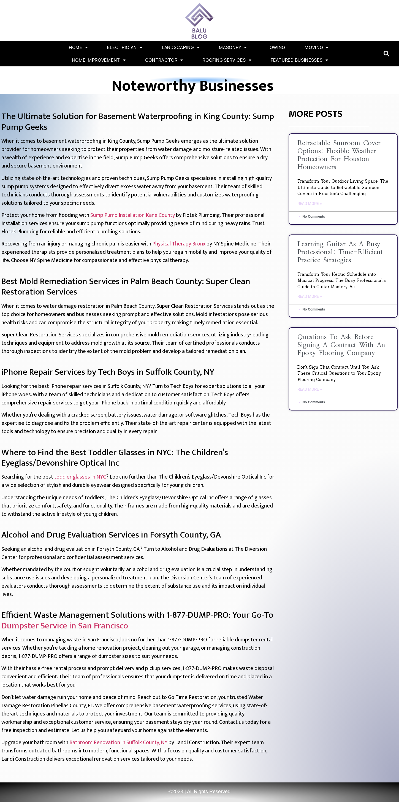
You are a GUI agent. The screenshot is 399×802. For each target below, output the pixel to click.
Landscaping (181, 47)
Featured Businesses (299, 60)
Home (78, 47)
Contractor (164, 60)
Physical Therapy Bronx (178, 244)
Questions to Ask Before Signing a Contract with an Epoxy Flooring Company (341, 345)
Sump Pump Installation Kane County (132, 215)
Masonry (233, 47)
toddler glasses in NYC (80, 477)
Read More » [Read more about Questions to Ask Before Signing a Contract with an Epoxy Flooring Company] (309, 389)
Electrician (124, 47)
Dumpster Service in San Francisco (64, 626)
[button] (386, 54)
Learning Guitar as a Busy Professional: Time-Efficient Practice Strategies (340, 252)
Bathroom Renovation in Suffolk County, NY (118, 742)
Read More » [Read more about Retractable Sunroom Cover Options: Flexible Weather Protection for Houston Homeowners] (309, 203)
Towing (275, 47)
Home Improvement (99, 60)
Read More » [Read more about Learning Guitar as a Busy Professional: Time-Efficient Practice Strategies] (309, 296)
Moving (317, 47)
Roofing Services (226, 60)
